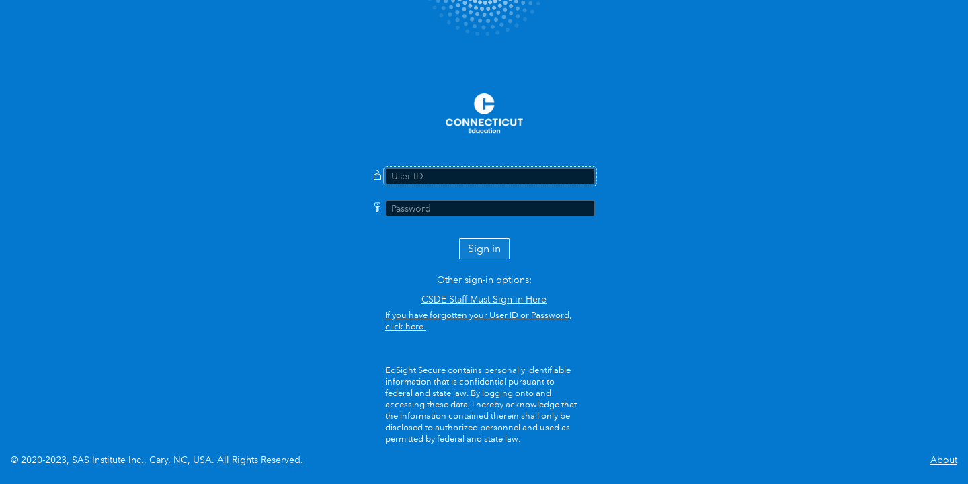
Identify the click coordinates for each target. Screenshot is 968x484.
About (943, 460)
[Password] (490, 208)
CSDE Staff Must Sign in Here (484, 299)
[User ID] (490, 176)
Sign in (484, 248)
